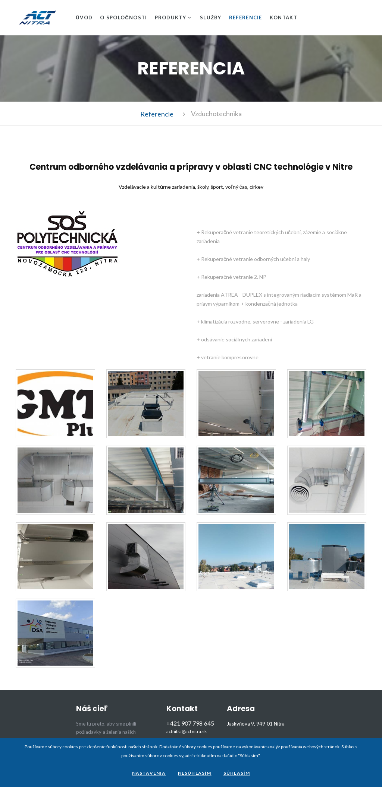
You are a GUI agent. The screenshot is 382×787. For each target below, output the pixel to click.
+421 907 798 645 (190, 723)
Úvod (84, 17)
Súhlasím (236, 773)
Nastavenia (149, 773)
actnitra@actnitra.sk (186, 731)
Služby (211, 17)
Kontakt (283, 17)
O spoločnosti (123, 17)
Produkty (170, 17)
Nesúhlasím (195, 773)
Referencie (245, 17)
